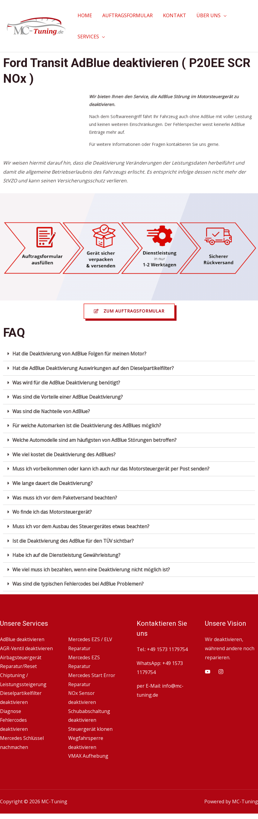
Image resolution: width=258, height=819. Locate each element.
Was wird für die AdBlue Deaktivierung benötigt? (67, 381)
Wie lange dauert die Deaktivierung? (53, 481)
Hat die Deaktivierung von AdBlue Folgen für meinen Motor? (80, 353)
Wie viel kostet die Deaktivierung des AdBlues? (64, 452)
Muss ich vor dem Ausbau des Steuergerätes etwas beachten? (82, 523)
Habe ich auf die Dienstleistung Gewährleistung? (67, 552)
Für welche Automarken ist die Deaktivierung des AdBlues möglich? (88, 424)
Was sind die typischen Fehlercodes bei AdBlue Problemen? (78, 580)
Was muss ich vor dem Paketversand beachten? (65, 495)
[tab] (129, 353)
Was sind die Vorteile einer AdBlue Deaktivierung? (68, 396)
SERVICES (88, 36)
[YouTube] (207, 668)
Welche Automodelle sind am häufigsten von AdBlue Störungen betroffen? (96, 438)
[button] (129, 311)
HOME (84, 15)
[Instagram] (221, 668)
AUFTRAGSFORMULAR (126, 15)
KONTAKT (173, 15)
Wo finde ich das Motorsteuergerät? (53, 509)
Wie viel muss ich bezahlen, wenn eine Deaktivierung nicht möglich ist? (92, 566)
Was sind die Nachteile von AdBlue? (52, 410)
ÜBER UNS (206, 15)
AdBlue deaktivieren (22, 635)
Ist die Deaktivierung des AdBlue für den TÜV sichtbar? (74, 538)
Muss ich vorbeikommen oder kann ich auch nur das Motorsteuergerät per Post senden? (113, 467)
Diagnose (11, 716)
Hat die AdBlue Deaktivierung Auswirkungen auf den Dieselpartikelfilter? (94, 367)
